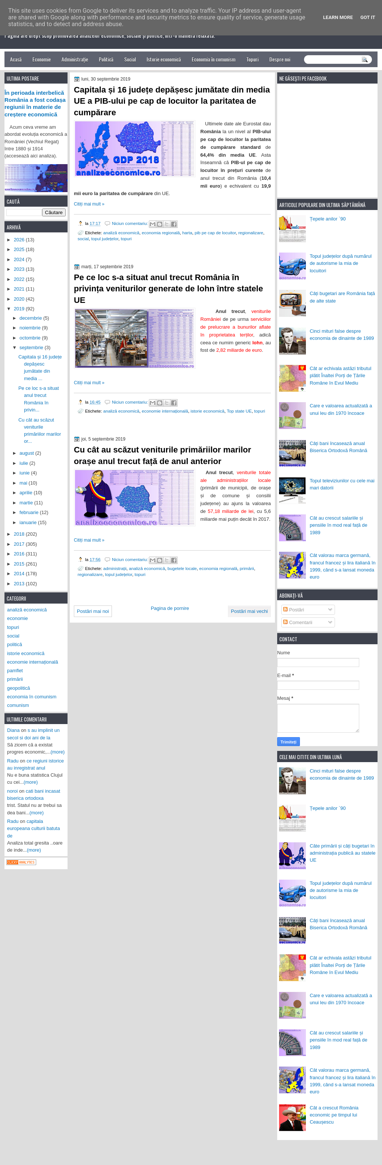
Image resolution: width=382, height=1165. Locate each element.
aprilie (26, 492)
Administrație (75, 59)
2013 (20, 583)
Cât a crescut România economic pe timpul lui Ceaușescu (334, 1115)
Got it (367, 17)
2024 (20, 259)
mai (23, 483)
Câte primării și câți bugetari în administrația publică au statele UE (343, 853)
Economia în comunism (213, 59)
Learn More (338, 17)
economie (17, 618)
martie (26, 502)
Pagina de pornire (170, 608)
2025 (20, 249)
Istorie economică (164, 59)
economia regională (161, 232)
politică (14, 644)
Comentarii (297, 622)
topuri (126, 238)
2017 (20, 544)
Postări (293, 610)
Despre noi (279, 59)
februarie (29, 512)
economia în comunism (31, 696)
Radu (13, 761)
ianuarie (28, 522)
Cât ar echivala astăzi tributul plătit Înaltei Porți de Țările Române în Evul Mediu (340, 376)
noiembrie (30, 328)
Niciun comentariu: (130, 223)
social (83, 238)
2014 (20, 573)
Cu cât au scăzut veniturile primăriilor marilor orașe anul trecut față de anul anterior (162, 455)
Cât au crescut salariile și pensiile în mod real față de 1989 (338, 525)
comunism (18, 705)
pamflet (15, 670)
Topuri (252, 59)
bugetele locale (182, 568)
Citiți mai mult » (89, 204)
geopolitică (18, 688)
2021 (20, 289)
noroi (12, 791)
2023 (20, 269)
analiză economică (121, 232)
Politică (106, 59)
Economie (41, 59)
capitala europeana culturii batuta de (33, 828)
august (27, 453)
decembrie (31, 318)
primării (247, 568)
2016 (20, 554)
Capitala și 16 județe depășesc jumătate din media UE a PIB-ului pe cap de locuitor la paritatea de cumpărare (172, 101)
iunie (25, 473)
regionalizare (250, 232)
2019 (20, 308)
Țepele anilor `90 (328, 219)
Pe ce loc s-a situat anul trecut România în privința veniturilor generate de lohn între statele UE (168, 289)
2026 (20, 239)
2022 (20, 279)
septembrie (31, 347)
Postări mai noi (93, 611)
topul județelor (104, 238)
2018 (20, 534)
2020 (20, 299)
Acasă (16, 59)
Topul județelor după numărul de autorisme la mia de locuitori (341, 263)
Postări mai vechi (249, 611)
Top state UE (239, 410)
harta (187, 232)
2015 (20, 564)
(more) (58, 752)
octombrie (30, 338)
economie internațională (165, 410)
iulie (24, 463)
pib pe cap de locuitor (215, 232)
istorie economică (208, 410)
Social (130, 59)
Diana (13, 730)
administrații (114, 568)
